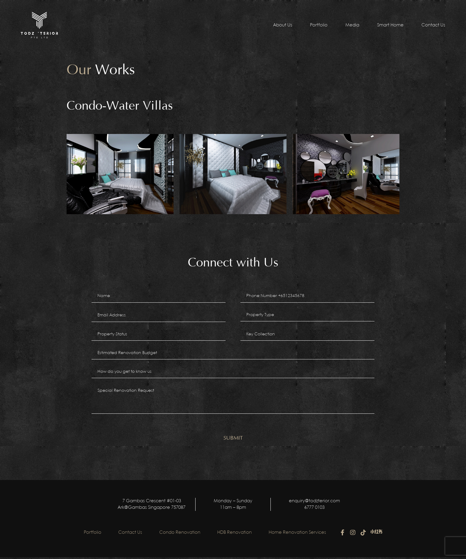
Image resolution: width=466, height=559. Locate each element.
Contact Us (433, 25)
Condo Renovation (179, 534)
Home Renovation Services (299, 534)
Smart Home (390, 25)
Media (352, 25)
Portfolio (319, 25)
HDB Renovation (235, 534)
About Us (282, 25)
